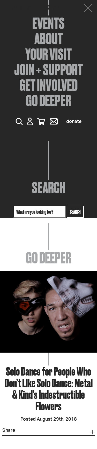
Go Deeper (48, 100)
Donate (73, 121)
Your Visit (48, 54)
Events (48, 23)
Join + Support (48, 69)
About (48, 38)
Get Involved (48, 85)
